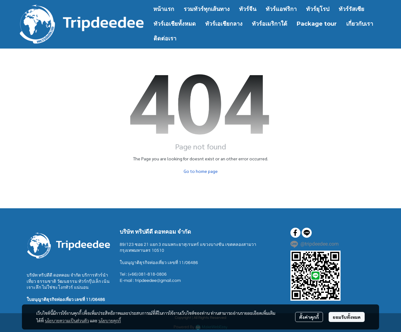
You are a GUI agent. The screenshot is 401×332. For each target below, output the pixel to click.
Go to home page (201, 171)
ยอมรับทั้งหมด (347, 317)
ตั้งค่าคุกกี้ (309, 317)
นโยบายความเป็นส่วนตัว (67, 320)
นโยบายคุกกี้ (109, 320)
